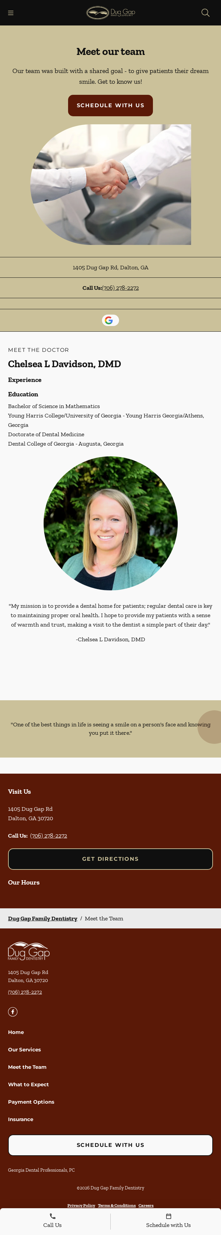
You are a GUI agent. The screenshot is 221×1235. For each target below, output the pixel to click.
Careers (146, 1205)
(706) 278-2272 (120, 287)
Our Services (24, 1049)
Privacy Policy (81, 1205)
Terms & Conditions (117, 1205)
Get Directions (110, 859)
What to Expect (28, 1084)
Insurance (20, 1119)
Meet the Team (27, 1067)
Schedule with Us (111, 105)
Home (16, 1032)
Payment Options (31, 1102)
